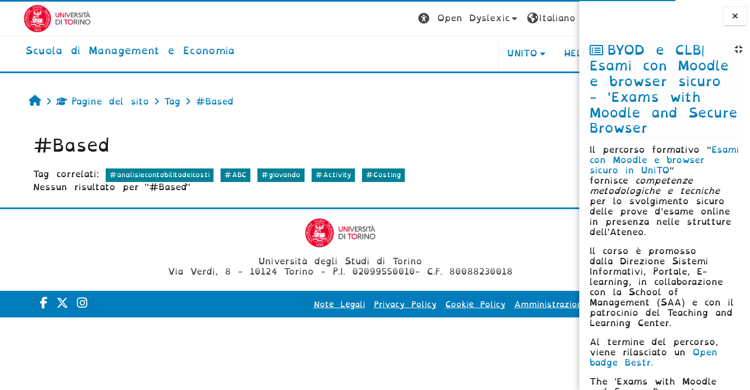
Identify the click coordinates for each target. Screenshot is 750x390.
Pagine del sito (84, 101)
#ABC (218, 175)
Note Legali (261, 304)
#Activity (315, 175)
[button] (391, 18)
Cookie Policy (397, 304)
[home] (107, 51)
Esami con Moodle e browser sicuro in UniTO (664, 160)
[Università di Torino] (34, 18)
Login (558, 18)
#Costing (366, 175)
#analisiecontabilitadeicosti (142, 175)
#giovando (263, 175)
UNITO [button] (445, 53)
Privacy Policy (327, 304)
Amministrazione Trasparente (501, 304)
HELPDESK (510, 53)
